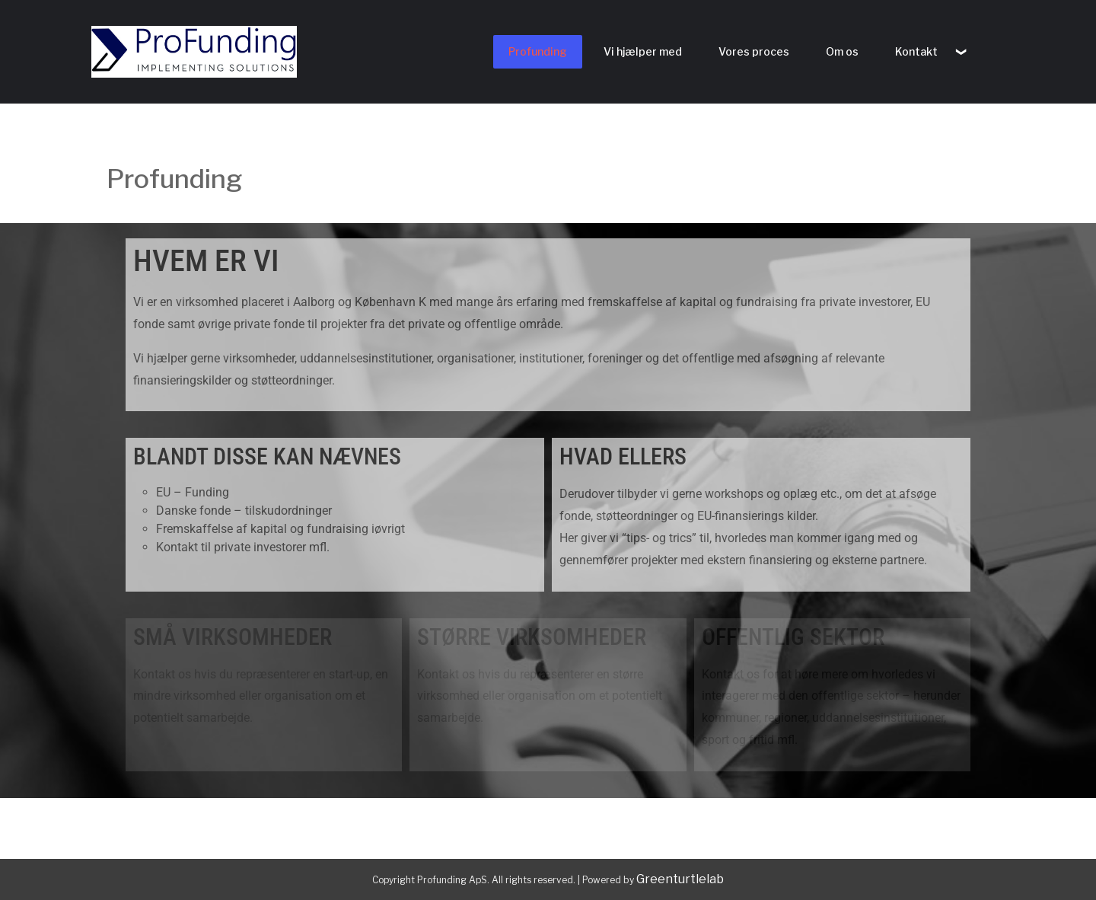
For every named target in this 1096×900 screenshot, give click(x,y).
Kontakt (916, 51)
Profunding (537, 51)
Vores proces (753, 51)
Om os (842, 51)
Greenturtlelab (680, 879)
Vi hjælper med (643, 51)
